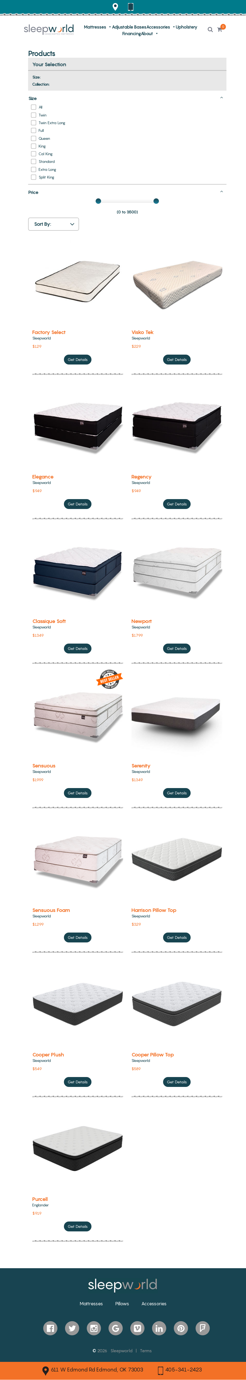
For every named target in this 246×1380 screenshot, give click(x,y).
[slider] (98, 201)
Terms (146, 1350)
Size (125, 98)
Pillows (122, 1303)
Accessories (154, 1303)
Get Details (78, 360)
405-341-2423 (180, 1371)
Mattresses (91, 1303)
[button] (210, 29)
